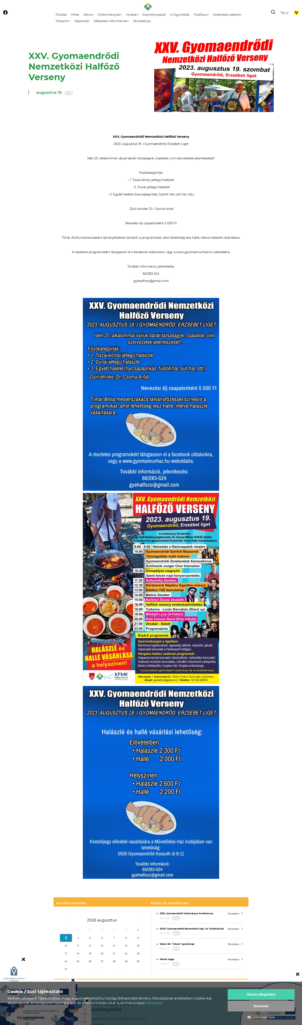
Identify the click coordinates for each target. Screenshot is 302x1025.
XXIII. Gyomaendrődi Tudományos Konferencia (186, 913)
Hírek (75, 15)
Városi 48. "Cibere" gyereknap (177, 944)
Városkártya (142, 21)
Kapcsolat (82, 21)
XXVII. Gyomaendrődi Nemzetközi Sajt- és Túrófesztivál (192, 928)
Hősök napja (167, 959)
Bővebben (235, 913)
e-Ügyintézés (180, 15)
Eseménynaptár (154, 15)
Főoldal (61, 15)
